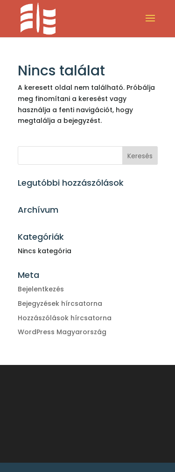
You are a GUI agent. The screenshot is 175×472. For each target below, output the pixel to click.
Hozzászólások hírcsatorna (65, 318)
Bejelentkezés (41, 289)
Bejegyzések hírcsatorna (60, 303)
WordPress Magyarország (62, 332)
